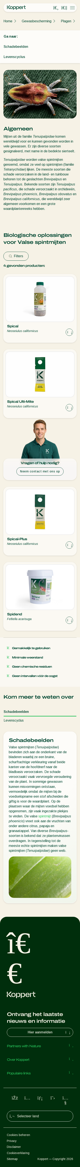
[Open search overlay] (56, 8)
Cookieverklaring (18, 1153)
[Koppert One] (64, 7)
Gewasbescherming (36, 21)
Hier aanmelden (49, 1032)
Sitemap (12, 1159)
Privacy (12, 1141)
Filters (16, 256)
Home (7, 21)
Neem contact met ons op (40, 471)
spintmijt (44, 816)
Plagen (66, 21)
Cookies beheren (18, 1135)
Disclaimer (14, 1147)
